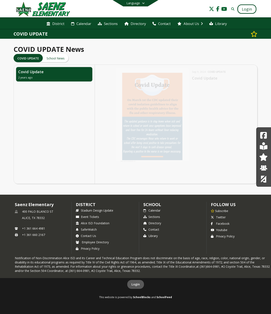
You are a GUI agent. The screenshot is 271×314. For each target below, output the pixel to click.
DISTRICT (85, 204)
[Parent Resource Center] (263, 157)
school (152, 204)
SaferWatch (86, 229)
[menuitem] (55, 23)
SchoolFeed (164, 297)
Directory (152, 223)
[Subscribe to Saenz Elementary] (219, 210)
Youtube (219, 230)
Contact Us (86, 236)
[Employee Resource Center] (263, 168)
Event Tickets (87, 217)
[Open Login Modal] (246, 9)
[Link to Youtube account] (224, 10)
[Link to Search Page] (232, 9)
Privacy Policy (88, 249)
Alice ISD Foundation (92, 223)
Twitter (218, 217)
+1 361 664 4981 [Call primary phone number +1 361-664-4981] (33, 228)
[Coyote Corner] (263, 179)
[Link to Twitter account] (211, 10)
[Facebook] (263, 135)
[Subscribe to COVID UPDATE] (254, 34)
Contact (151, 229)
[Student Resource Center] (263, 146)
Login (135, 284)
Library (150, 236)
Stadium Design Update (94, 210)
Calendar (151, 210)
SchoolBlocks (142, 297)
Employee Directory (92, 242)
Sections (151, 217)
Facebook (220, 224)
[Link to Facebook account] (218, 10)
